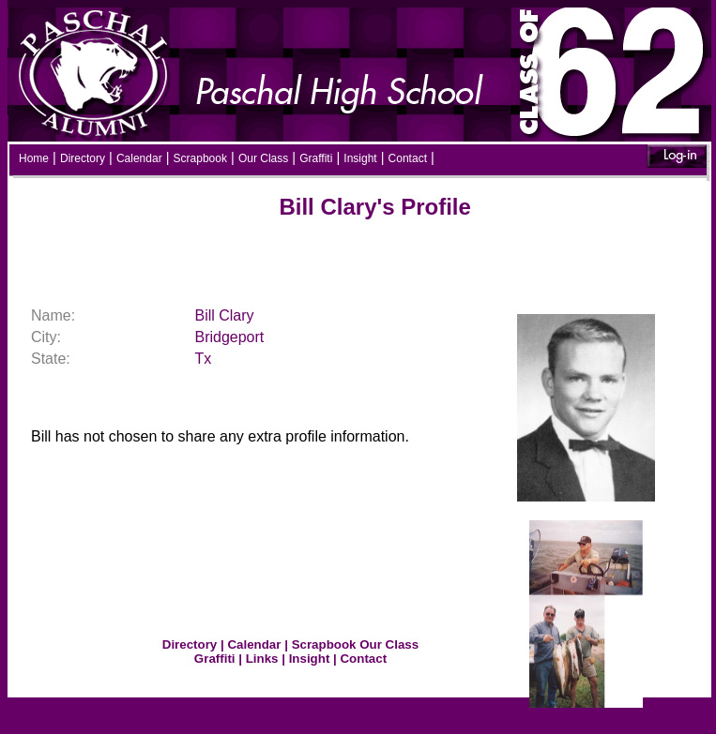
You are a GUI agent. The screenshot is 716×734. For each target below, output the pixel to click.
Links (262, 659)
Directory (82, 158)
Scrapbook (200, 158)
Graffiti (315, 158)
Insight (359, 158)
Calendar (139, 158)
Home (34, 158)
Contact (407, 158)
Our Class (263, 158)
